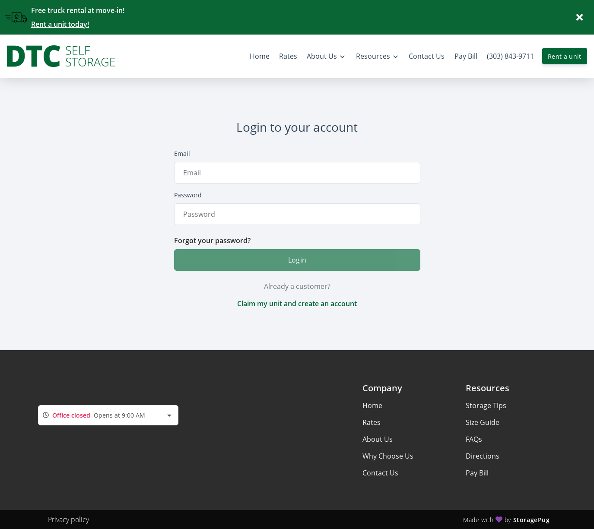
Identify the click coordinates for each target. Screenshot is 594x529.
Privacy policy (68, 519)
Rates (371, 422)
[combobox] (108, 415)
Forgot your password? (212, 240)
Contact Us (380, 473)
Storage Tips (486, 405)
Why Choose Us (387, 456)
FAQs (474, 439)
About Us (377, 439)
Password (188, 195)
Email (182, 153)
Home (372, 405)
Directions (482, 456)
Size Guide (482, 422)
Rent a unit (564, 56)
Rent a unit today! (60, 24)
